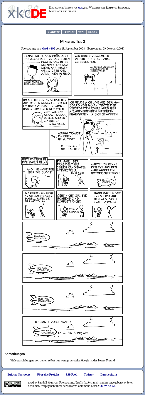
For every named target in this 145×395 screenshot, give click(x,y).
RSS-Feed (71, 374)
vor (80, 32)
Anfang (55, 32)
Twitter (89, 374)
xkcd (80, 7)
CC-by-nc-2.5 (107, 386)
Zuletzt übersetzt (18, 374)
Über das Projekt (48, 374)
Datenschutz (108, 374)
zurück (70, 32)
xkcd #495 (48, 48)
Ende (91, 32)
